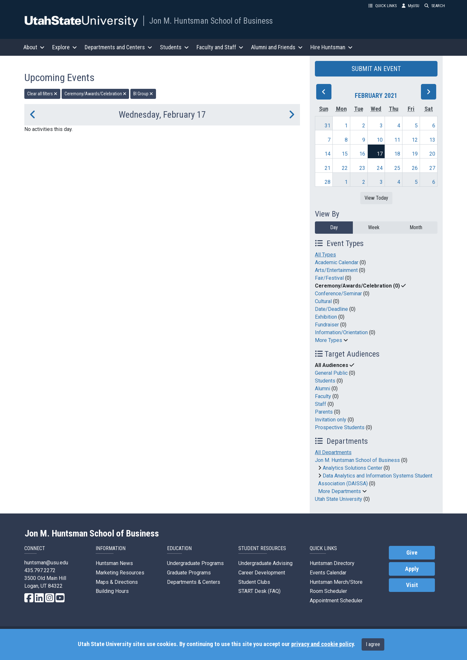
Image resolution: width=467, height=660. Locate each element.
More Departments (339, 491)
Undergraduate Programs (195, 563)
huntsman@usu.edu (46, 563)
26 (415, 168)
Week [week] (373, 227)
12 (415, 140)
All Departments (333, 452)
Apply (412, 568)
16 (362, 154)
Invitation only (330, 420)
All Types (325, 255)
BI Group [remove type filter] (143, 93)
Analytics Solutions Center (352, 468)
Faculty (323, 396)
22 (345, 168)
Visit (412, 585)
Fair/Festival (329, 278)
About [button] (33, 47)
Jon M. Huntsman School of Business (211, 21)
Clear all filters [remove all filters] (42, 93)
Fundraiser (327, 325)
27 (432, 168)
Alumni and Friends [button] (277, 47)
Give (411, 552)
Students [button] (174, 47)
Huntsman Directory (332, 563)
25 (397, 168)
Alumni (322, 388)
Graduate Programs (189, 573)
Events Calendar (328, 573)
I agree (373, 644)
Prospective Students (340, 427)
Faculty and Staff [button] (220, 47)
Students (325, 381)
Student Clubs (254, 582)
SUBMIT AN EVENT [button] (376, 69)
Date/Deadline (331, 309)
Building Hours (112, 591)
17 (380, 154)
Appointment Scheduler (336, 600)
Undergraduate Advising (265, 563)
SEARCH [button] (435, 5)
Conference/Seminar (338, 293)
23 (362, 168)
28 (327, 182)
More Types (328, 340)
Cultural (323, 301)
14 (327, 154)
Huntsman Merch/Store (336, 582)
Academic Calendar (336, 262)
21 (327, 168)
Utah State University (338, 499)
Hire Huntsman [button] (331, 47)
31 (327, 126)
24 (380, 168)
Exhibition (326, 317)
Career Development (261, 573)
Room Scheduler (328, 591)
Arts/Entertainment (336, 270)
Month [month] (416, 227)
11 (397, 140)
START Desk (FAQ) (259, 591)
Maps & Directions (117, 582)
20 (432, 154)
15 (345, 154)
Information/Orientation (341, 332)
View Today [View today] (376, 198)
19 (415, 154)
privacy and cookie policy (322, 644)
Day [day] (334, 227)
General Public (331, 373)
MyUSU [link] (410, 5)
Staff (320, 404)
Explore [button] (64, 47)
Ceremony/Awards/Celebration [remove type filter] (95, 93)
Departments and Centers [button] (118, 47)
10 (380, 140)
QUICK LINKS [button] (382, 5)
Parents (324, 412)
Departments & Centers (193, 582)
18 (397, 154)
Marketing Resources (120, 573)
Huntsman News (114, 563)
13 (432, 140)
